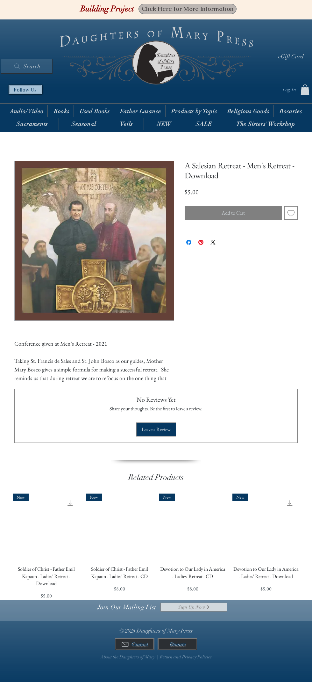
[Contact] (134, 644)
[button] (305, 89)
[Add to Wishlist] (291, 213)
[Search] (27, 66)
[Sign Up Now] (193, 607)
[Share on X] (213, 242)
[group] (156, 547)
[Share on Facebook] (189, 242)
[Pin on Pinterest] (201, 242)
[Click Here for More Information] (187, 9)
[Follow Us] (25, 89)
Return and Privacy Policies (186, 657)
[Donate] (177, 644)
